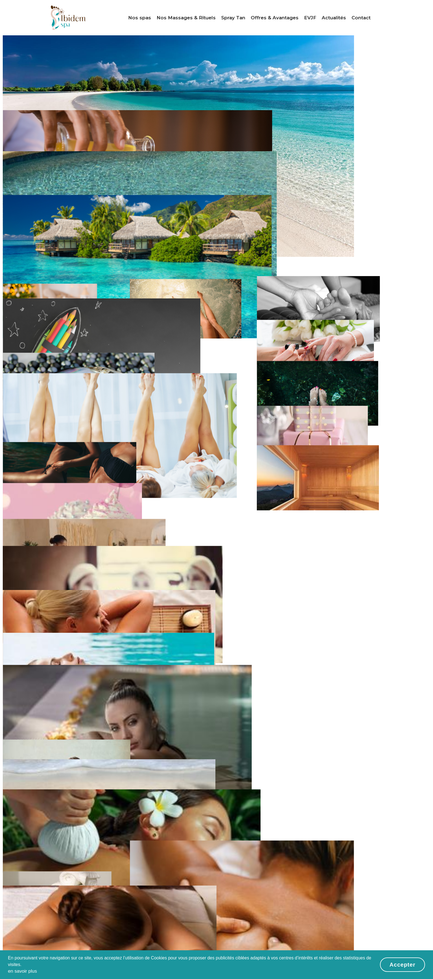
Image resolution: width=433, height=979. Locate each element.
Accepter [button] (403, 965)
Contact (361, 17)
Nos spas (139, 17)
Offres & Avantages (275, 17)
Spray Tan (233, 17)
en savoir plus (22, 971)
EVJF (310, 17)
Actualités (334, 17)
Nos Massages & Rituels (186, 17)
